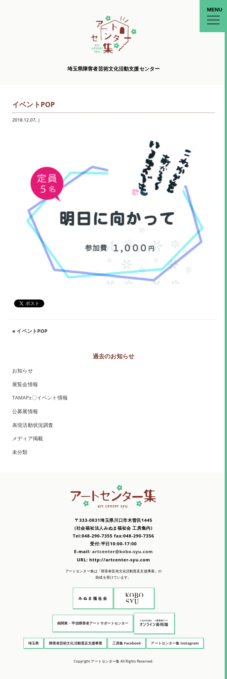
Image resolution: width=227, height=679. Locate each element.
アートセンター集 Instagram (175, 643)
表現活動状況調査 (32, 425)
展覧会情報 (25, 384)
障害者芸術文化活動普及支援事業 (76, 643)
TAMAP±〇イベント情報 (40, 397)
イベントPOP (31, 331)
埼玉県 (33, 643)
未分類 (19, 452)
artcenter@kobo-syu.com (122, 551)
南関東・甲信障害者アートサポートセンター (93, 623)
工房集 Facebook (126, 643)
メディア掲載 (27, 438)
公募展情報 (25, 411)
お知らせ (22, 370)
